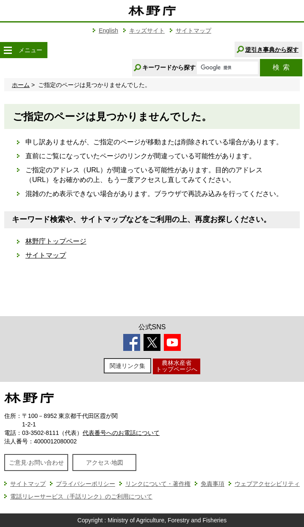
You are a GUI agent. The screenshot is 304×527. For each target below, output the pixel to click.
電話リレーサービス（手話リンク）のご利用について (81, 496)
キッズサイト (147, 30)
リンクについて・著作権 (158, 483)
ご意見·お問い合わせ (36, 462)
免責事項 (212, 483)
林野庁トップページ (55, 241)
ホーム (21, 84)
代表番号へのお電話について (121, 432)
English (108, 30)
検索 (281, 67)
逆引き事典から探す (271, 49)
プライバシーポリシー (85, 483)
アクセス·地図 (104, 462)
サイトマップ (193, 30)
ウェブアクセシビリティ (267, 483)
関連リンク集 (127, 365)
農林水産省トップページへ (176, 366)
